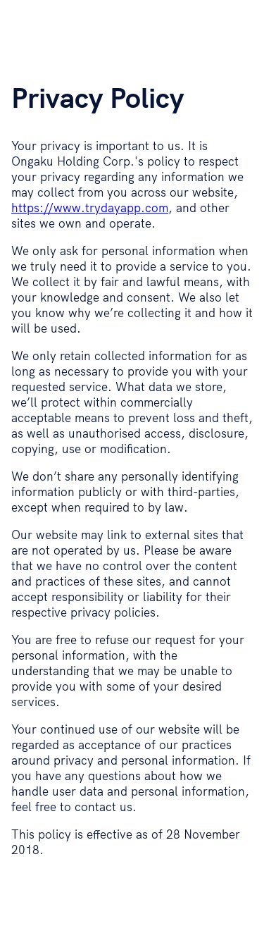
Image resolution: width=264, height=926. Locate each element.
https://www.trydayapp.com (89, 207)
